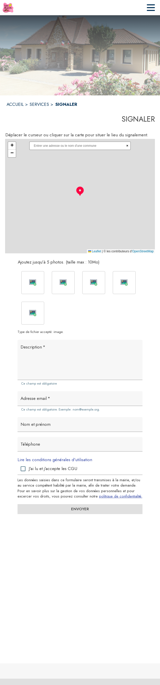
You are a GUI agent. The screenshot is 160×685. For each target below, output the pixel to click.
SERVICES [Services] (39, 104)
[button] (80, 191)
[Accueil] (8, 8)
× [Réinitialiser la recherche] (127, 146)
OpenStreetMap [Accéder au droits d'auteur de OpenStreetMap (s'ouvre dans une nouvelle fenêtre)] (143, 251)
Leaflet (94, 251)
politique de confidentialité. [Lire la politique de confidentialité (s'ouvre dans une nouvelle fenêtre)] (120, 496)
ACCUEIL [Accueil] (15, 104)
